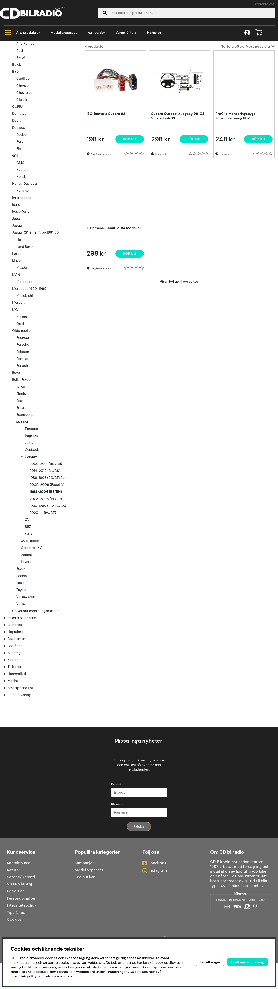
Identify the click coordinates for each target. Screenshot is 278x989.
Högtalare (15, 684)
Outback (32, 502)
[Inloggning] (247, 33)
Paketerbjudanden (22, 670)
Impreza (31, 488)
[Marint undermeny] (6, 733)
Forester (31, 481)
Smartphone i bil (21, 740)
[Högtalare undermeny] (6, 684)
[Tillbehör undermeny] (6, 719)
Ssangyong (24, 467)
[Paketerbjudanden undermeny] (6, 670)
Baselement (17, 691)
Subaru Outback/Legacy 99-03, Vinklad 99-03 (178, 168)
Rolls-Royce (21, 432)
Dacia (16, 173)
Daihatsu (19, 166)
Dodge (21, 187)
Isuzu (16, 257)
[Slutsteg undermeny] (6, 705)
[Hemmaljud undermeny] (6, 726)
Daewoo (18, 180)
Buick (16, 117)
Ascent (26, 607)
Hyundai (23, 222)
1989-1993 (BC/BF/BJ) (48, 530)
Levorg (26, 614)
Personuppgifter (21, 924)
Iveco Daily (21, 264)
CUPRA (17, 159)
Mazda (21, 320)
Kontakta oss (264, 4)
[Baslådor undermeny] (6, 698)
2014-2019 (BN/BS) (45, 523)
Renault (22, 418)
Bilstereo (15, 677)
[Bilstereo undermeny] (6, 677)
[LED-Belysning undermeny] (6, 747)
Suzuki (21, 621)
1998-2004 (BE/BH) (109, 58)
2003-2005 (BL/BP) (46, 551)
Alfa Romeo (25, 96)
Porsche (22, 397)
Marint (13, 733)
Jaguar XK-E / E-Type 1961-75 (35, 285)
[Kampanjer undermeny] (6, 82)
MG (15, 362)
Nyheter (154, 32)
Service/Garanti (21, 903)
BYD (15, 124)
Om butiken (85, 903)
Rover (16, 425)
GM (15, 208)
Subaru (59, 58)
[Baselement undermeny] (6, 691)
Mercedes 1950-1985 (29, 341)
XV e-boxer (30, 593)
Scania (21, 628)
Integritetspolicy (21, 931)
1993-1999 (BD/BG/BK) (48, 558)
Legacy (78, 58)
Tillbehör (15, 719)
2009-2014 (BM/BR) (46, 516)
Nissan (21, 369)
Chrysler (23, 138)
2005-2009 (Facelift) (47, 537)
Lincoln (17, 313)
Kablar (13, 712)
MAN (16, 327)
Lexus (16, 306)
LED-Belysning (19, 747)
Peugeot (22, 390)
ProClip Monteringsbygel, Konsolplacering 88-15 (236, 168)
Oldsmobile (21, 383)
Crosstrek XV (31, 600)
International (22, 250)
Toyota (21, 642)
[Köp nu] (129, 192)
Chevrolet (24, 145)
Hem (7, 58)
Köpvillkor (15, 917)
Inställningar (210, 962)
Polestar (22, 404)
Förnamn (117, 831)
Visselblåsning (19, 910)
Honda (21, 229)
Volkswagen (25, 649)
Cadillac (23, 131)
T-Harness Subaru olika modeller (114, 280)
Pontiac (22, 411)
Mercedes (24, 334)
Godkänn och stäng (247, 962)
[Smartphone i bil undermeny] (6, 740)
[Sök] (186, 13)
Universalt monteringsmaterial (36, 663)
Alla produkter (22, 32)
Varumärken (126, 32)
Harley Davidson (25, 236)
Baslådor (15, 698)
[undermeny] (15, 96)
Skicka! (139, 853)
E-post (116, 811)
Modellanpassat (63, 32)
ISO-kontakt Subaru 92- (107, 166)
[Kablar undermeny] (6, 712)
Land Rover (25, 299)
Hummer (23, 243)
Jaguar (17, 278)
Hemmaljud (17, 726)
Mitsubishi (24, 348)
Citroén (22, 152)
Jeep (16, 271)
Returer (13, 896)
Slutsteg (14, 705)
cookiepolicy (62, 976)
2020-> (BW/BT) (43, 565)
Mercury (19, 355)
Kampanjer (96, 32)
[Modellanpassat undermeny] (6, 89)
